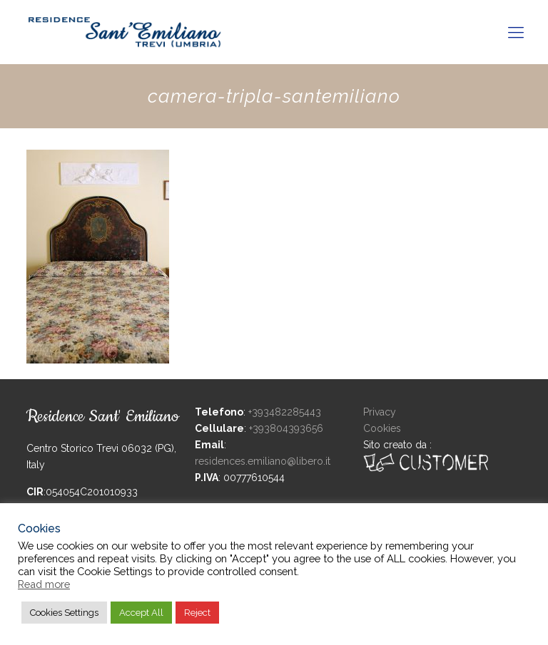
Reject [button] (197, 612)
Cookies (382, 428)
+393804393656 (286, 428)
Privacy (379, 412)
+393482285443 (284, 412)
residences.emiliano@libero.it (262, 461)
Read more (44, 584)
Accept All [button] (141, 612)
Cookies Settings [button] (64, 612)
